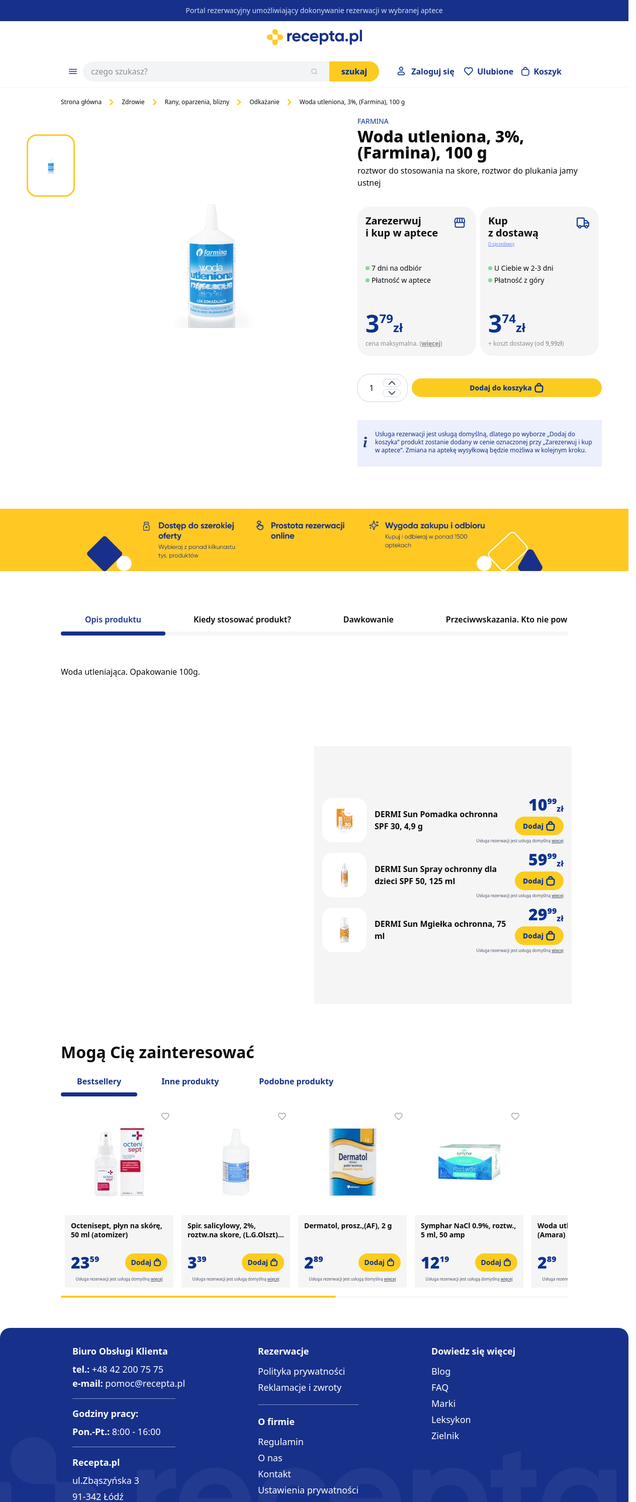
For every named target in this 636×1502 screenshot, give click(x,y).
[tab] (113, 622)
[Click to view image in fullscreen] (211, 262)
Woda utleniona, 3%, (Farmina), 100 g (352, 102)
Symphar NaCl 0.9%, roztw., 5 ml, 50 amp (468, 1160)
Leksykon (451, 1403)
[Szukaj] (314, 71)
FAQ (439, 1371)
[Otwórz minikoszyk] (541, 71)
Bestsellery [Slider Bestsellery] (99, 1011)
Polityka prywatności (301, 1355)
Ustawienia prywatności (308, 1474)
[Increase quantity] (392, 383)
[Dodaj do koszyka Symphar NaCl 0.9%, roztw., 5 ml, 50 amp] (496, 1192)
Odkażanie (264, 102)
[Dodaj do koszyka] (507, 387)
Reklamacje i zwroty (299, 1371)
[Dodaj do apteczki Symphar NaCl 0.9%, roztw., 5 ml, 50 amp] (515, 1046)
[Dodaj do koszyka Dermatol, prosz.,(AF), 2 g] (379, 1192)
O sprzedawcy (501, 244)
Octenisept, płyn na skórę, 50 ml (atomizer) (116, 1160)
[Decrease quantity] (392, 393)
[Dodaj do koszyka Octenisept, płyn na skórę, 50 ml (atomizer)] (146, 1192)
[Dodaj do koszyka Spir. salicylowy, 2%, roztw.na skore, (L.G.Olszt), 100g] (263, 1192)
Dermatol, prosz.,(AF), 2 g (348, 1155)
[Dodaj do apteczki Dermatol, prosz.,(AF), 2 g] (399, 1046)
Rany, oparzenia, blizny (197, 102)
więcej (430, 343)
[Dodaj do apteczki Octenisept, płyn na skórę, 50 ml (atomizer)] (165, 1046)
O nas (270, 1442)
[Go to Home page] (314, 37)
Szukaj (354, 71)
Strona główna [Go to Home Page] (81, 102)
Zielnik (445, 1419)
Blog (440, 1355)
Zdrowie (133, 102)
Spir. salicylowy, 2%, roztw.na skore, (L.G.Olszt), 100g (234, 1160)
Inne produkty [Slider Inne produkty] (190, 1011)
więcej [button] (157, 1209)
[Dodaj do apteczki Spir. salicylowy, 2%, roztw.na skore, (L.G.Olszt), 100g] (282, 1046)
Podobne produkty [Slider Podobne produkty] (296, 1011)
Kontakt (274, 1458)
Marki (443, 1387)
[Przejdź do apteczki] (488, 71)
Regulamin (281, 1425)
